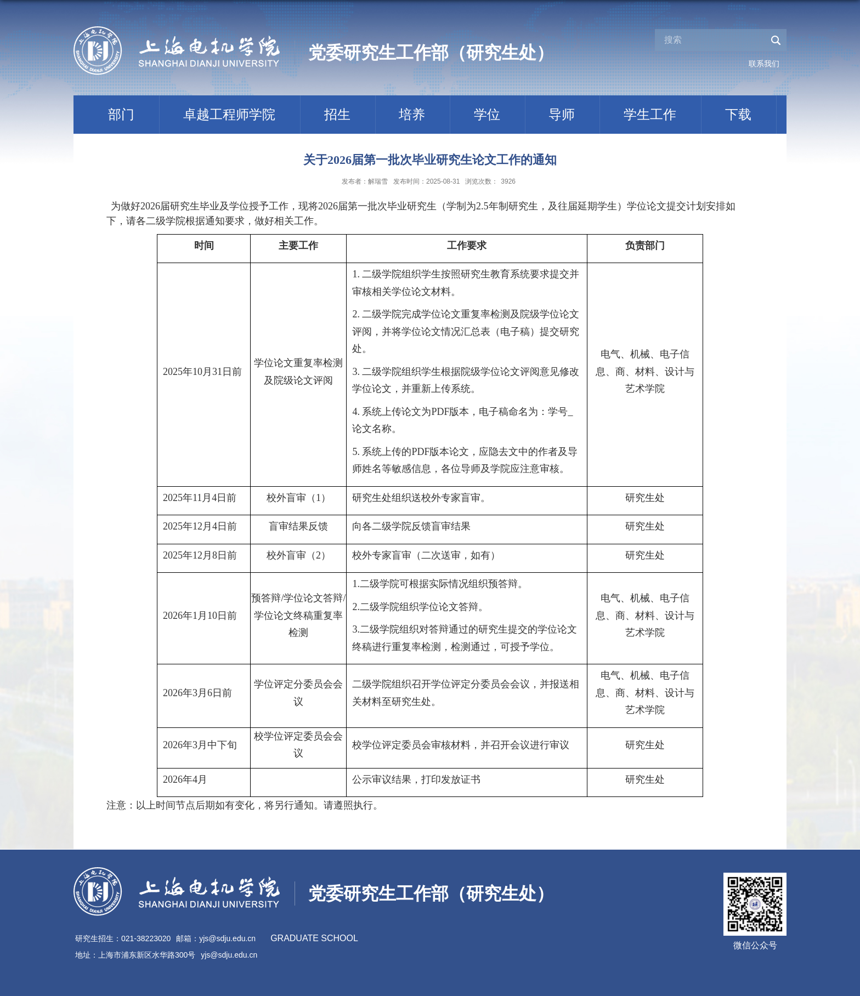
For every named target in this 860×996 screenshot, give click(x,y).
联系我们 (764, 63)
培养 (412, 114)
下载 (738, 114)
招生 (337, 114)
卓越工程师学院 (229, 114)
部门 (121, 114)
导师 (561, 114)
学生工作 (650, 114)
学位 (487, 114)
